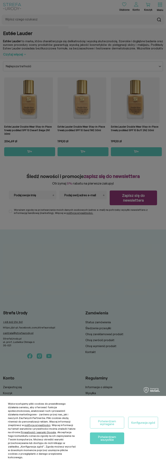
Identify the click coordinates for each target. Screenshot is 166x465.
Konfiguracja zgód (143, 422)
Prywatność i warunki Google (38, 432)
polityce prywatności (37, 425)
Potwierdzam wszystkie (107, 438)
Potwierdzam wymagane (107, 423)
